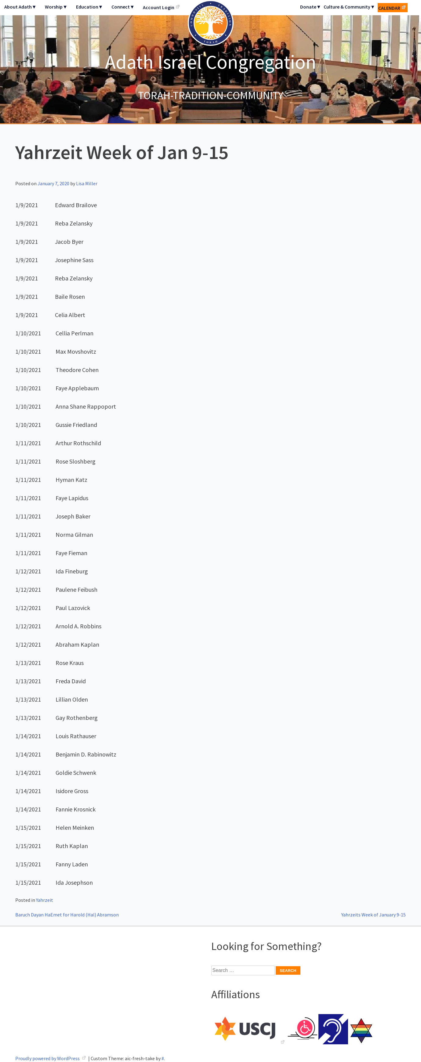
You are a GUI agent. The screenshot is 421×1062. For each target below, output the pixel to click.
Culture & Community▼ (349, 7)
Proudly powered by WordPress (48, 1058)
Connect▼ (123, 7)
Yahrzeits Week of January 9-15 (373, 915)
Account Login (158, 7)
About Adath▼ (20, 7)
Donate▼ (310, 7)
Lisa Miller (86, 183)
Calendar (389, 8)
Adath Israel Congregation (210, 61)
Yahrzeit (44, 900)
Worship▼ (56, 7)
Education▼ (89, 7)
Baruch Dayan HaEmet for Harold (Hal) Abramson (67, 915)
